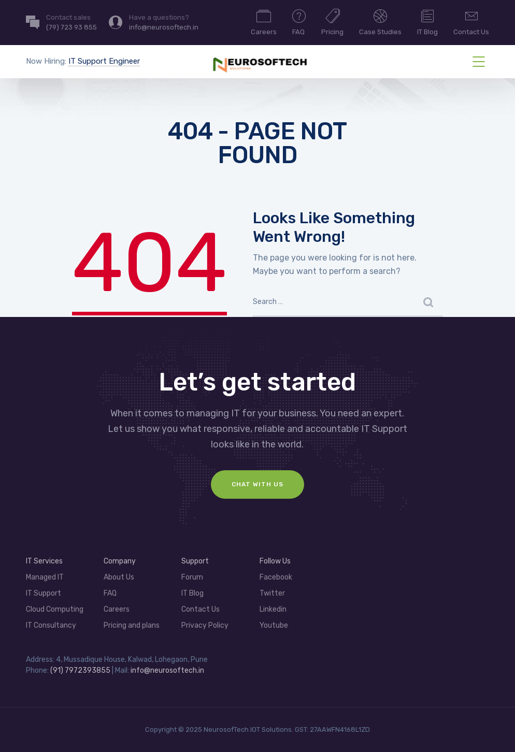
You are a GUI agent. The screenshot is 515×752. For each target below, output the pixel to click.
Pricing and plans (132, 625)
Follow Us (275, 561)
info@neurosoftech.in (167, 670)
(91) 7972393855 (81, 670)
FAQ (299, 22)
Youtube (274, 625)
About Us (119, 577)
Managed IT (45, 577)
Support (195, 561)
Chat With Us (257, 484)
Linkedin (273, 609)
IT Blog (427, 22)
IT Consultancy (51, 625)
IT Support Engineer (104, 61)
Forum (192, 577)
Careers (264, 22)
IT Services (44, 561)
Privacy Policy (204, 625)
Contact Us (471, 22)
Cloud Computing (54, 609)
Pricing (332, 22)
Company (120, 561)
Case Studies (380, 22)
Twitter (272, 593)
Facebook (276, 577)
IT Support (43, 593)
